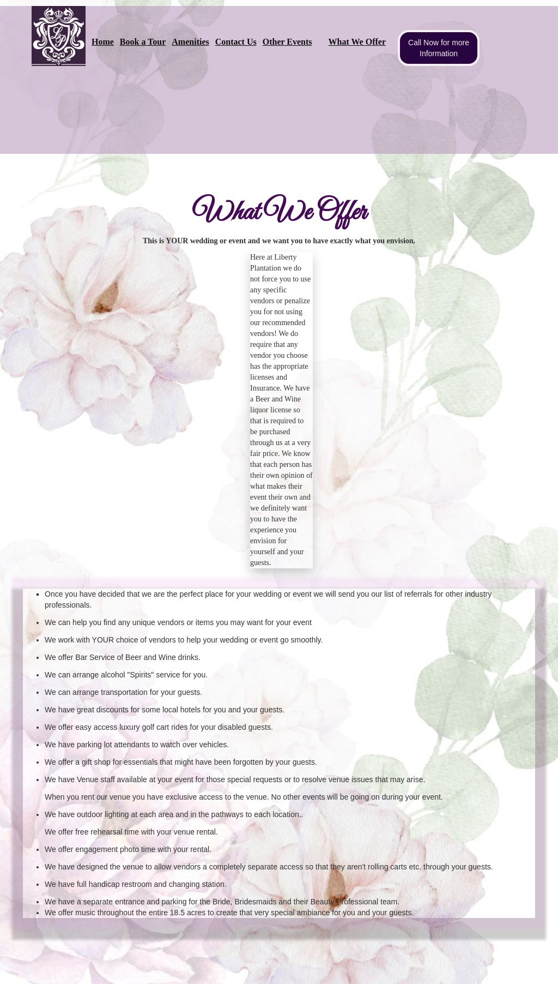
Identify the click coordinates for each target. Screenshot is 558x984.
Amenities (190, 41)
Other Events (287, 41)
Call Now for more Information (438, 48)
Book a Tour (143, 41)
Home (103, 41)
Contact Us (236, 41)
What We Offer (357, 41)
